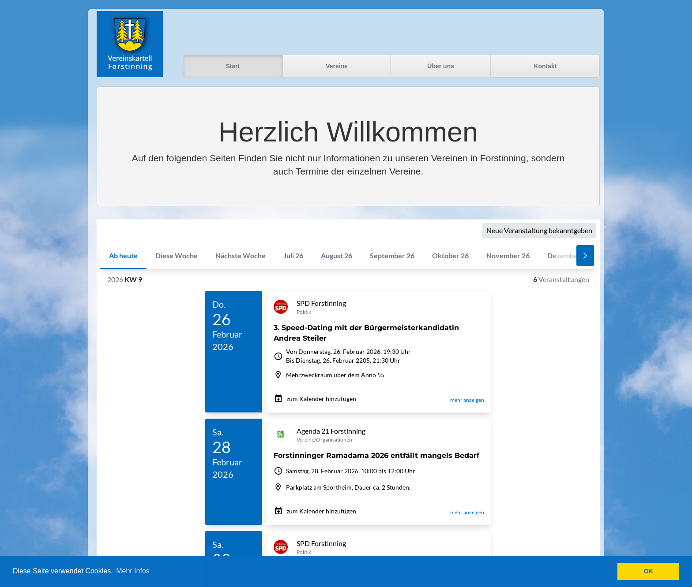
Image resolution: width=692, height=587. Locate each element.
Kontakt (545, 66)
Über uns (440, 66)
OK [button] (648, 571)
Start (233, 66)
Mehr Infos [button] (133, 571)
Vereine (337, 66)
